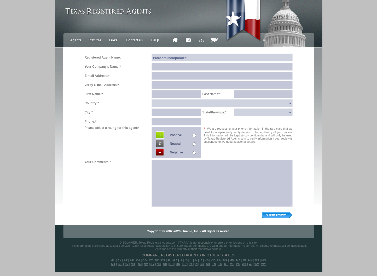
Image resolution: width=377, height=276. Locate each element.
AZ (126, 260)
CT (151, 260)
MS (257, 260)
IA (201, 260)
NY (152, 264)
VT (232, 264)
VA (238, 264)
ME (225, 260)
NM (146, 264)
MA (238, 260)
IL (191, 260)
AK (119, 260)
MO (263, 260)
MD (231, 260)
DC (157, 260)
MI (244, 260)
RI (196, 264)
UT (226, 264)
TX (220, 264)
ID (186, 260)
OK (178, 264)
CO (144, 260)
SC (202, 264)
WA (244, 264)
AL (113, 260)
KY (213, 260)
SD (208, 264)
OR (184, 264)
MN (250, 260)
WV (256, 264)
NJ (140, 264)
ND (165, 264)
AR (132, 260)
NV (127, 264)
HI (181, 260)
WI (250, 264)
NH (133, 264)
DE (163, 260)
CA (138, 260)
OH (171, 264)
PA (191, 264)
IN (195, 260)
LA (219, 260)
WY (263, 264)
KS (206, 260)
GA (175, 260)
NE (120, 264)
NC (158, 264)
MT (113, 264)
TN (214, 264)
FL (169, 260)
